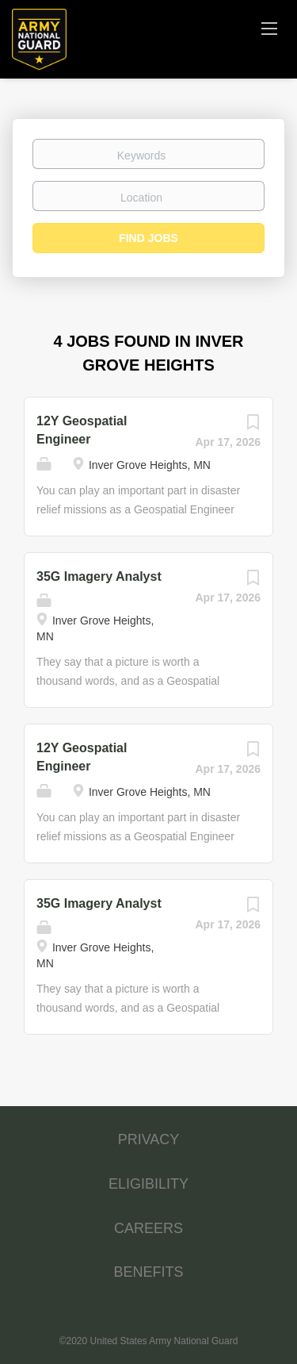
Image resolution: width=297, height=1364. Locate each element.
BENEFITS (148, 1272)
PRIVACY (149, 1139)
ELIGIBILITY (148, 1184)
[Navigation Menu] (269, 28)
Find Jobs (148, 238)
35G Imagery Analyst (99, 576)
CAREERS (148, 1228)
